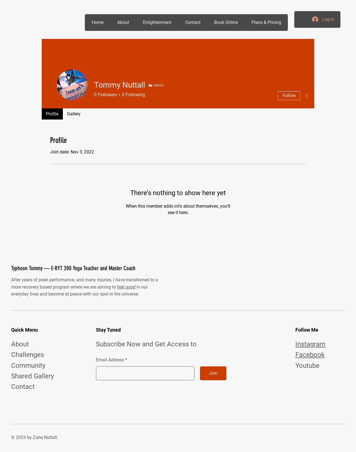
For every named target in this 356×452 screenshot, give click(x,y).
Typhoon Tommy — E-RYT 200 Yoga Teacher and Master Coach (73, 268)
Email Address (110, 360)
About (20, 344)
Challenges (27, 355)
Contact (23, 387)
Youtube (307, 365)
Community (28, 365)
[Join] (213, 373)
